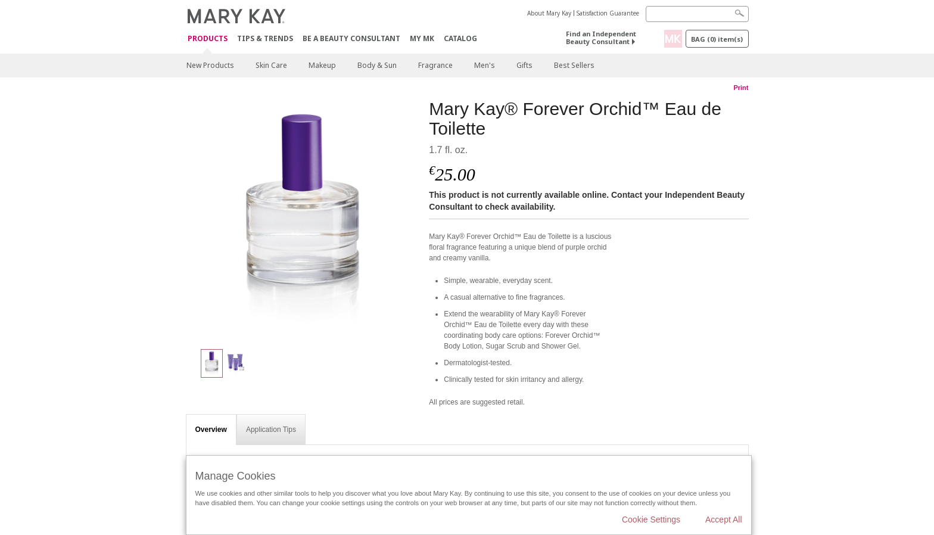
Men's (484, 65)
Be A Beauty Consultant (351, 38)
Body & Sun (377, 65)
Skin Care (271, 65)
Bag (717, 39)
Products (208, 39)
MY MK (422, 38)
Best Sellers (574, 65)
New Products (210, 65)
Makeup (322, 65)
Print (740, 87)
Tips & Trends (265, 38)
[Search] (697, 14)
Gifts (524, 65)
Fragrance (435, 65)
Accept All (723, 519)
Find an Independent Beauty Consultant (601, 37)
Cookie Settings (651, 519)
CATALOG (460, 38)
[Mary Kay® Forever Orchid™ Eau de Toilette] (303, 218)
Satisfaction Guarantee (608, 13)
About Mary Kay (549, 13)
